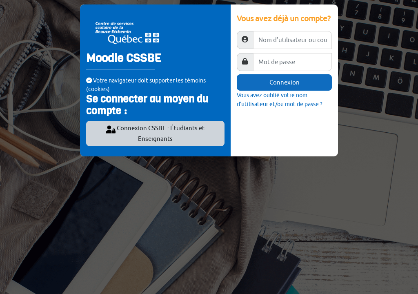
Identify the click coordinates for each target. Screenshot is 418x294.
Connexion (284, 82)
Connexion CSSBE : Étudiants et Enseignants (155, 133)
